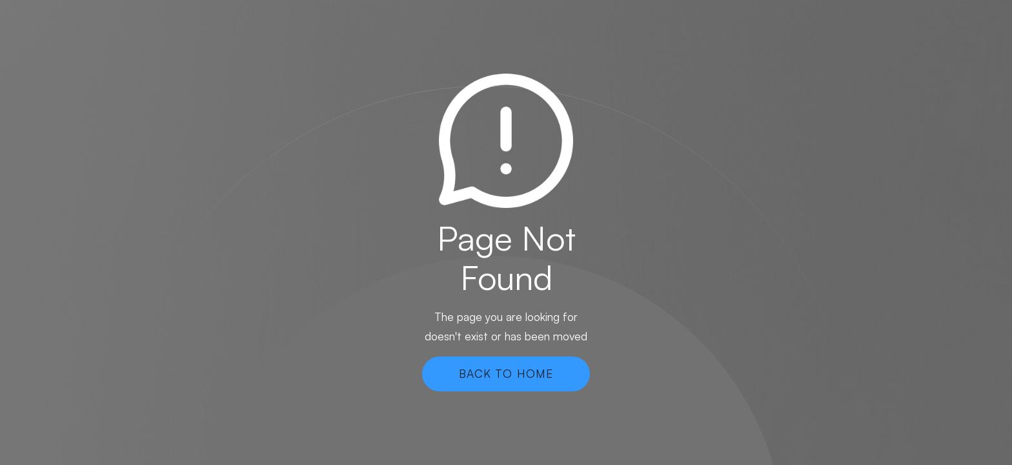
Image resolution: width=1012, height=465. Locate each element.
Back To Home (506, 373)
